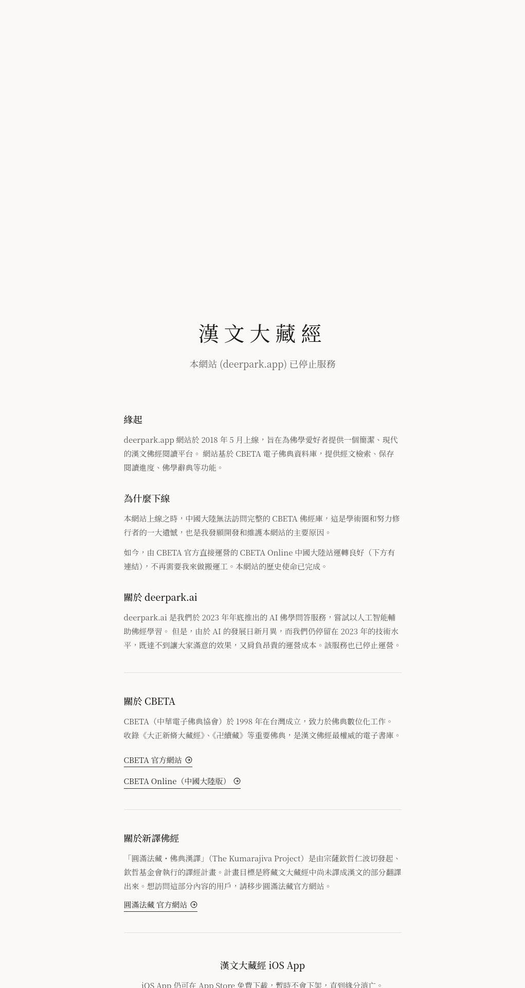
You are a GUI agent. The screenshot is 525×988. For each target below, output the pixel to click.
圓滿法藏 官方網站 (161, 904)
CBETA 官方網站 (158, 759)
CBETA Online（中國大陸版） (182, 780)
